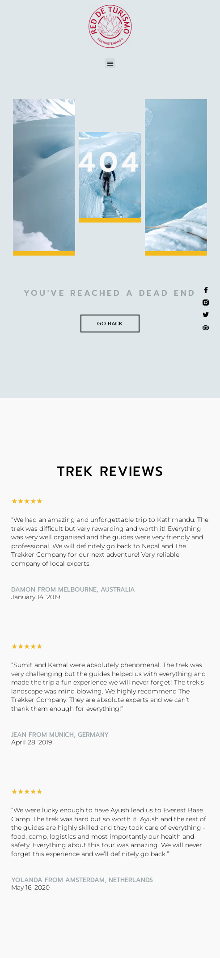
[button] (110, 63)
